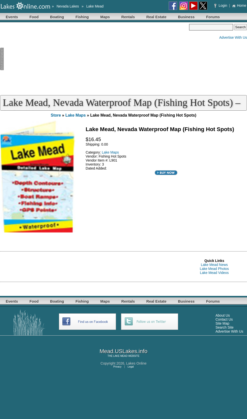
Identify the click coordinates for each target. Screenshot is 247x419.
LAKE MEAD (120, 356)
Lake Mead (95, 6)
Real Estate (156, 17)
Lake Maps (75, 115)
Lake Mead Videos (214, 273)
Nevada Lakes (68, 6)
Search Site (225, 327)
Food (34, 17)
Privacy (117, 366)
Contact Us (224, 319)
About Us (223, 315)
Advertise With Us (233, 37)
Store (56, 115)
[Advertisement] (94, 59)
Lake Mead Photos (214, 269)
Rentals (128, 17)
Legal (131, 366)
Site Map (222, 323)
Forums (213, 17)
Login (221, 5)
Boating (57, 17)
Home (239, 5)
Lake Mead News (214, 265)
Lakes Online (136, 363)
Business (186, 17)
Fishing (82, 17)
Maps (105, 17)
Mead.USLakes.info (123, 351)
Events (12, 17)
